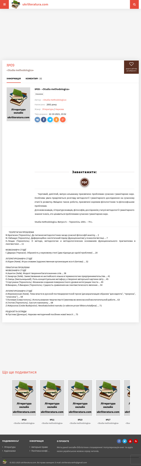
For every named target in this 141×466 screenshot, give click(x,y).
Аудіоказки (10, 450)
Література (47, 109)
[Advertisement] (70, 36)
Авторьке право (39, 446)
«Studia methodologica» (55, 99)
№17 (108, 419)
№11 (52, 419)
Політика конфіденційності (45, 450)
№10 (24, 419)
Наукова (59, 109)
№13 (80, 419)
